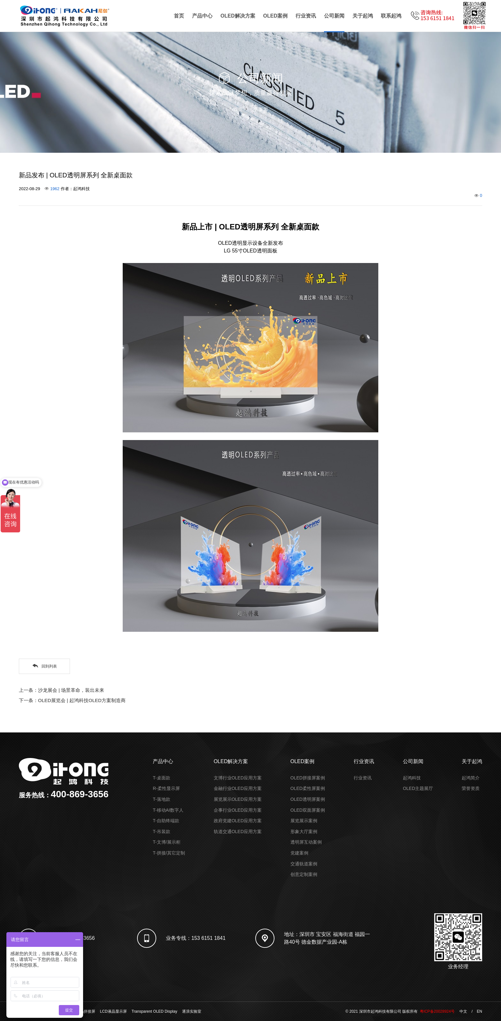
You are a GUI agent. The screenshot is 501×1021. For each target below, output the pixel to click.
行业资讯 (306, 16)
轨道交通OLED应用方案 (238, 831)
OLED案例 (275, 16)
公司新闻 (334, 16)
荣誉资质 (471, 788)
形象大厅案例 (303, 831)
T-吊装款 (161, 831)
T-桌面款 (161, 777)
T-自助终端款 (166, 820)
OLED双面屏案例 (307, 810)
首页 (179, 16)
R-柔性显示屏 (166, 788)
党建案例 (299, 852)
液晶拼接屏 (85, 1011)
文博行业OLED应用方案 (238, 777)
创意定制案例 (303, 874)
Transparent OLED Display (154, 1011)
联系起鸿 (391, 16)
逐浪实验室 (191, 1011)
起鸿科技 (412, 777)
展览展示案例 (303, 820)
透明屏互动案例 (306, 842)
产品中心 (202, 16)
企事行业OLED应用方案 (238, 810)
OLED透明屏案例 (307, 799)
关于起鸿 (362, 16)
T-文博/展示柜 (166, 842)
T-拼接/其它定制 (169, 852)
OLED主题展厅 (418, 788)
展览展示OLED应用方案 (238, 799)
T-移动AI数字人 (168, 810)
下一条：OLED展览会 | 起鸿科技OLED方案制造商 (72, 700)
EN (479, 1011)
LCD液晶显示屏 (113, 1011)
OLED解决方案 (237, 16)
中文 (463, 1011)
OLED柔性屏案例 (307, 788)
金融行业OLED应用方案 (238, 788)
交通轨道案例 (303, 863)
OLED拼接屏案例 (307, 777)
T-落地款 (161, 799)
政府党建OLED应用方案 (238, 820)
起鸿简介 (471, 777)
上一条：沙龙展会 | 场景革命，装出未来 (61, 690)
